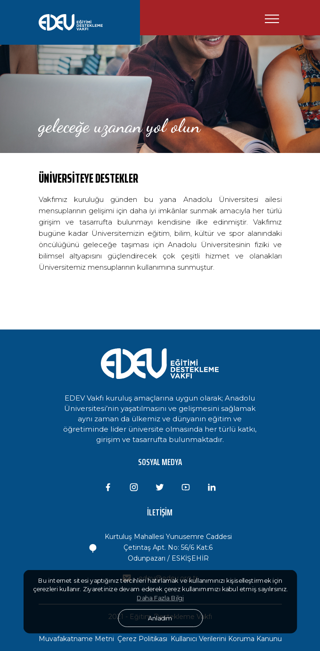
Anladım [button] (160, 618)
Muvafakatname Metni (76, 639)
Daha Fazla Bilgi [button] (160, 598)
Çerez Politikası (142, 639)
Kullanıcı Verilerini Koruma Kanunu (226, 639)
